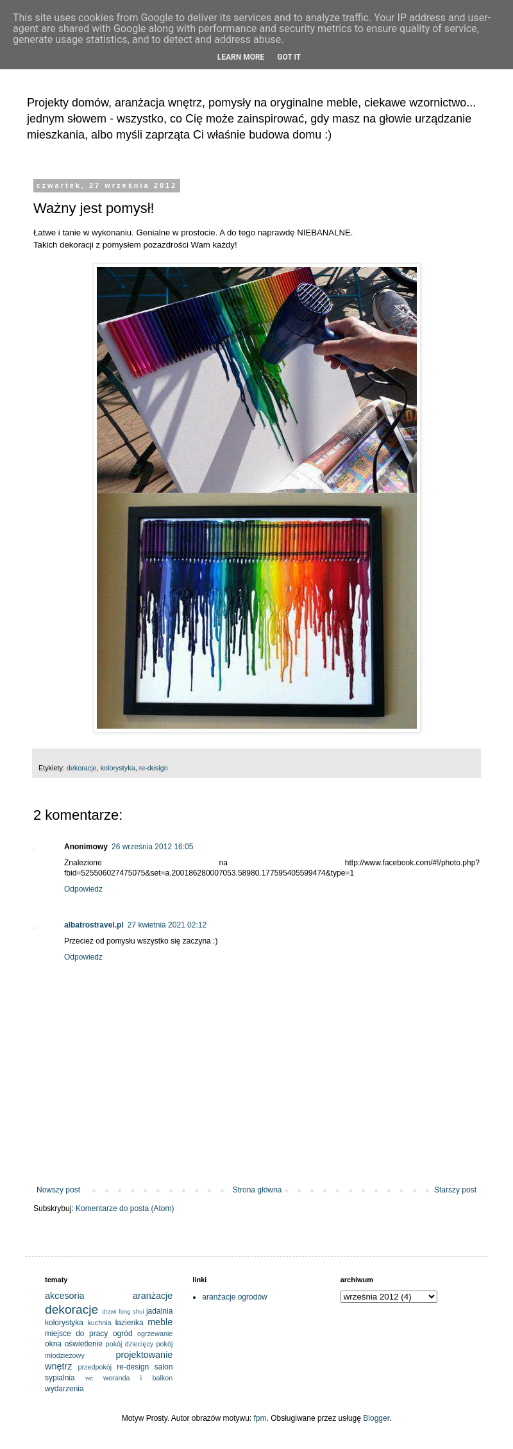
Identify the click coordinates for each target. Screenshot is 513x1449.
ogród (123, 1333)
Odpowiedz (83, 889)
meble (159, 1322)
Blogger (376, 1418)
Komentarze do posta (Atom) (125, 1208)
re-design (153, 768)
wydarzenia (64, 1388)
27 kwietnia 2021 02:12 (167, 924)
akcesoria (65, 1296)
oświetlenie (84, 1343)
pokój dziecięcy (130, 1344)
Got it (289, 57)
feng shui (131, 1311)
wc (89, 1378)
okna (53, 1343)
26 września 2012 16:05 (152, 846)
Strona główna (257, 1189)
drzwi (109, 1311)
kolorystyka (118, 768)
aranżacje (152, 1296)
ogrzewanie (154, 1333)
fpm (260, 1418)
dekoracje (82, 768)
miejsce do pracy (76, 1333)
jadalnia (159, 1311)
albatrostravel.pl (94, 924)
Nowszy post (58, 1189)
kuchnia (99, 1322)
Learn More (241, 57)
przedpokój (95, 1367)
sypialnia (60, 1377)
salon (164, 1366)
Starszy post (455, 1189)
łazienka (129, 1322)
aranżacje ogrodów (234, 1296)
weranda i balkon (137, 1378)
